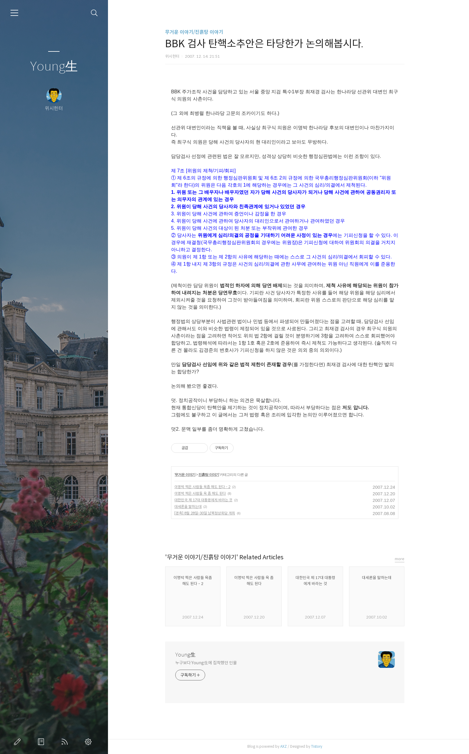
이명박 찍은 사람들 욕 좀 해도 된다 (203, 493)
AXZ (287, 746)
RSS (66, 742)
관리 (89, 742)
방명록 (42, 742)
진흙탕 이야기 (212, 475)
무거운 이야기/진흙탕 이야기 (198, 32)
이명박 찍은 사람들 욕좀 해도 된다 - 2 (206, 487)
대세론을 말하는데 (191, 506)
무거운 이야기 (189, 475)
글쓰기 (18, 742)
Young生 (54, 66)
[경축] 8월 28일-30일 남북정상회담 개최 (208, 513)
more (403, 558)
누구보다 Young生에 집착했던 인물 (209, 662)
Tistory (320, 746)
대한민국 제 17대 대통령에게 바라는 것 (207, 500)
